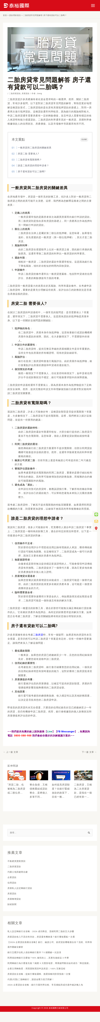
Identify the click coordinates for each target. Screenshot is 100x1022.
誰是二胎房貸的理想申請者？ (33, 165)
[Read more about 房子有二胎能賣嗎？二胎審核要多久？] (83, 775)
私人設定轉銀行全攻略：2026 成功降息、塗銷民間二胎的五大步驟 (45, 931)
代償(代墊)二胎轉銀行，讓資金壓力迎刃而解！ (33, 984)
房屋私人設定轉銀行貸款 (21, 888)
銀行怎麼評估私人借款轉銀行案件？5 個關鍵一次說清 (37, 952)
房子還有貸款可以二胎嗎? (31, 171)
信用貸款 (12, 883)
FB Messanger (66, 731)
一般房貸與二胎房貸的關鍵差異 (34, 147)
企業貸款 (12, 877)
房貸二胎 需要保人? (28, 153)
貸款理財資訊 (15, 15)
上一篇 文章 (10, 752)
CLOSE (84, 139)
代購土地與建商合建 (18, 872)
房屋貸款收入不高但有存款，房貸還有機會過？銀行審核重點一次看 (45, 937)
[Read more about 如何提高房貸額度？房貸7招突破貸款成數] (61, 775)
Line (49, 731)
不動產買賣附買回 (17, 861)
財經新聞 (12, 904)
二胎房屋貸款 (15, 93)
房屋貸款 (26, 93)
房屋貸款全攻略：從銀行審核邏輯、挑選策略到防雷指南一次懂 (43, 979)
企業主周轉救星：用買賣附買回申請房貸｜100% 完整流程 (40, 973)
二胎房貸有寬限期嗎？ (30, 159)
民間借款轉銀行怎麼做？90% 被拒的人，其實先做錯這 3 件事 (42, 958)
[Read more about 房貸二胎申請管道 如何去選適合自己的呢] (16, 775)
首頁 (5, 15)
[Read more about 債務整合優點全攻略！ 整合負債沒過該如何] (39, 775)
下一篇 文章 (89, 752)
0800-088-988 (22, 735)
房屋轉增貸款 (15, 899)
